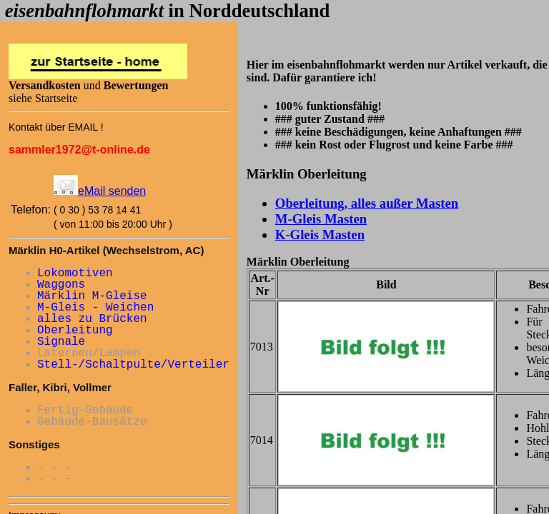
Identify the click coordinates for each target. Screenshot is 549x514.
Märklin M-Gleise (92, 296)
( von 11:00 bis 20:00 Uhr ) (113, 224)
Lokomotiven (75, 273)
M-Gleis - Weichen (95, 307)
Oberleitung (75, 330)
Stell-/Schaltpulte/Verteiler (133, 364)
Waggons (61, 284)
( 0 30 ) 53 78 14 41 (97, 210)
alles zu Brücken (92, 319)
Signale (61, 342)
